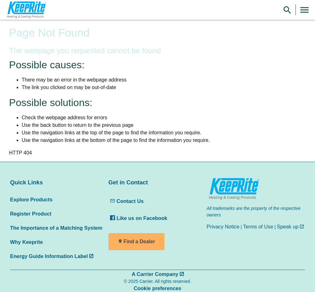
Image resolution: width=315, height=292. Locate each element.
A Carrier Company (155, 274)
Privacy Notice (223, 226)
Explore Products (31, 199)
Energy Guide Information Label (49, 256)
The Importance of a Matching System (56, 228)
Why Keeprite (26, 242)
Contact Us (127, 201)
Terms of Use (258, 226)
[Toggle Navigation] (304, 9)
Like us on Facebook (138, 218)
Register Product (30, 213)
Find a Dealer (139, 241)
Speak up (288, 226)
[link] (25, 10)
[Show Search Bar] (287, 9)
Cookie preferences (157, 288)
